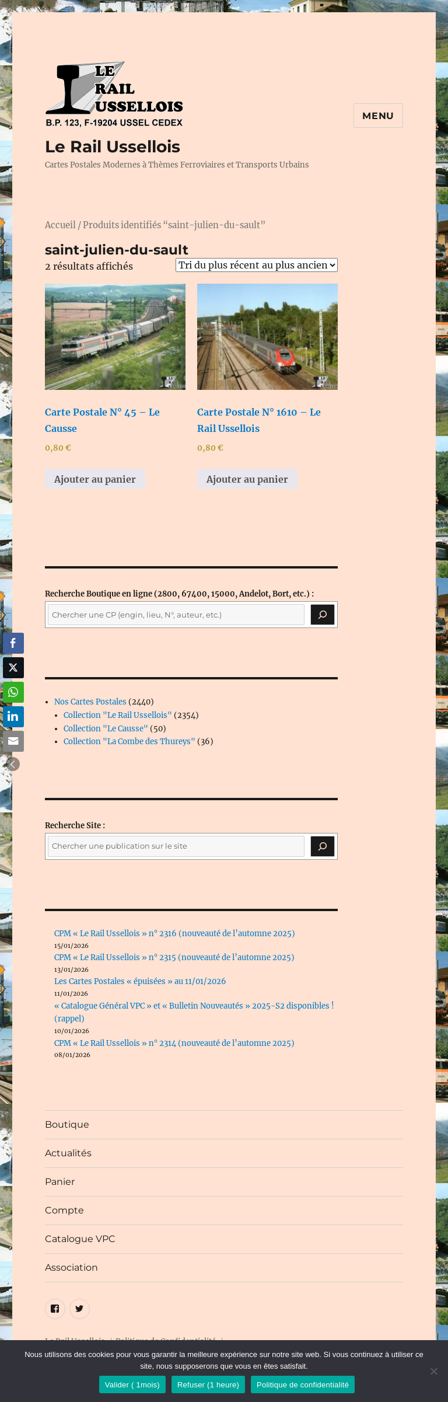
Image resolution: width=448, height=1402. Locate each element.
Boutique (67, 1124)
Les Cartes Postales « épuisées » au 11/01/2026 (140, 981)
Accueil (60, 225)
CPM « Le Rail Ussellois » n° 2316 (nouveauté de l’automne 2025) (174, 934)
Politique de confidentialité (303, 1384)
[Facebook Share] (13, 643)
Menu (378, 115)
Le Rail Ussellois (112, 146)
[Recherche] (322, 614)
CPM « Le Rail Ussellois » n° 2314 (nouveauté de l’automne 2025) (174, 1043)
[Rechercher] (322, 846)
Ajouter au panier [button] (95, 479)
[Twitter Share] (13, 667)
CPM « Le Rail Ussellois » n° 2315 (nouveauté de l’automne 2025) (174, 957)
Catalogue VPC (80, 1238)
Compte (64, 1210)
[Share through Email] (13, 741)
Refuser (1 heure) (208, 1384)
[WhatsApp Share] (13, 692)
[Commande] (257, 265)
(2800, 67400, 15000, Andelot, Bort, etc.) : (179, 594)
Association (71, 1267)
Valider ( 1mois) (132, 1384)
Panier (60, 1181)
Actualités (68, 1153)
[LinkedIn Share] (13, 716)
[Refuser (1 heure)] (433, 1371)
